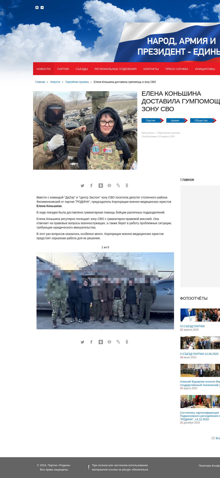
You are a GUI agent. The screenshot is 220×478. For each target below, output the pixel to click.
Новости (43, 69)
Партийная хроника (77, 81)
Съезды (82, 69)
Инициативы (205, 69)
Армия (175, 120)
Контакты (151, 69)
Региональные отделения (116, 69)
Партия (63, 69)
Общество (201, 120)
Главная (40, 81)
